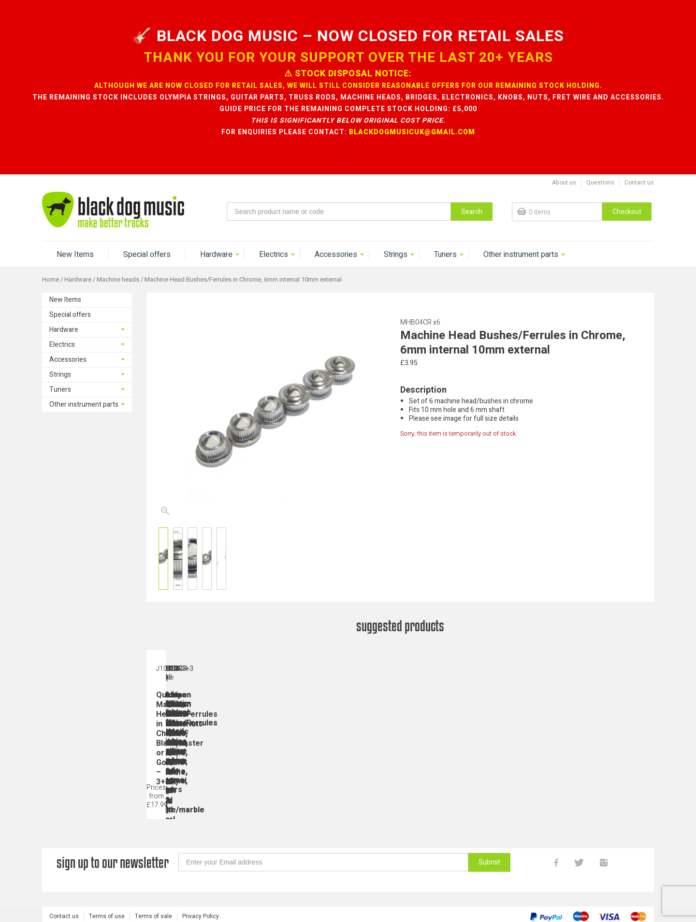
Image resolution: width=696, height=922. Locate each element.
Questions (600, 182)
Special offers (147, 254)
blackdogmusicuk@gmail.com (412, 132)
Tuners (445, 254)
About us (564, 182)
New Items (75, 254)
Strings (395, 254)
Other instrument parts (520, 254)
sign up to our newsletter (113, 867)
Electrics (273, 254)
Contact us (639, 182)
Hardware (216, 254)
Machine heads (118, 279)
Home (50, 279)
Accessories (336, 254)
